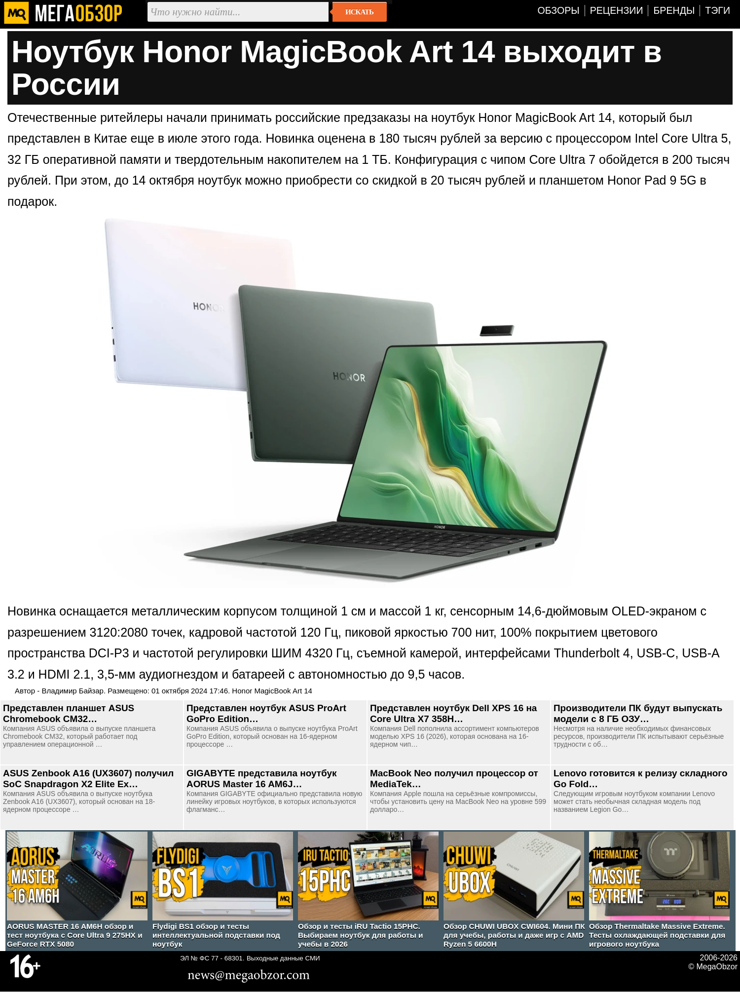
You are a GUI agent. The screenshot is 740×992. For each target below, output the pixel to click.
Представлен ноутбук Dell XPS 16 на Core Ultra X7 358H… (453, 713)
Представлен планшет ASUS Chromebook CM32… (68, 713)
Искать (359, 12)
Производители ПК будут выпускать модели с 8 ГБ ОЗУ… (638, 713)
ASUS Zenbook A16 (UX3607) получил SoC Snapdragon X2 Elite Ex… (88, 778)
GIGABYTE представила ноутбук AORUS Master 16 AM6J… (261, 778)
